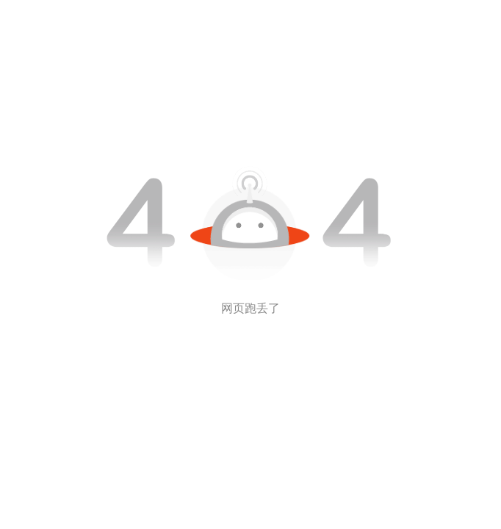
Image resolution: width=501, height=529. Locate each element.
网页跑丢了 (250, 308)
